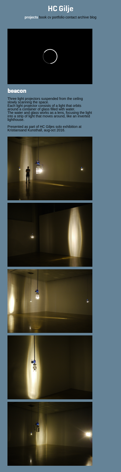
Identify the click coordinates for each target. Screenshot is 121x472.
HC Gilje (60, 9)
